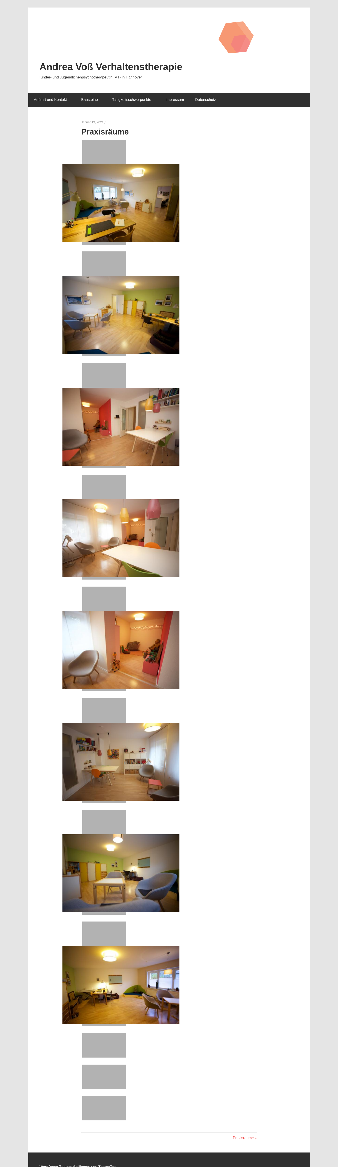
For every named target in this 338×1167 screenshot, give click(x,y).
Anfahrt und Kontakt (53, 100)
